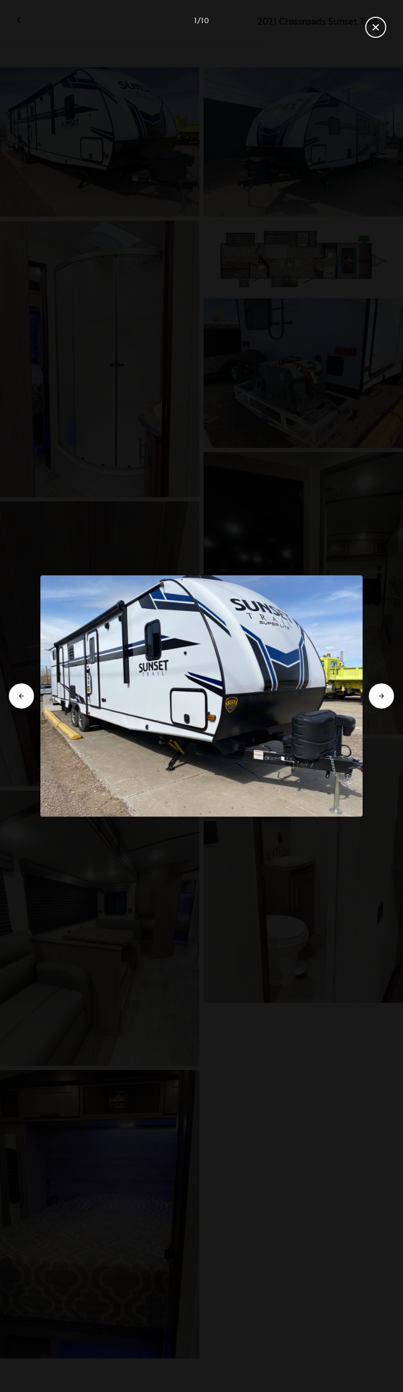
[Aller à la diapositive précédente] (21, 696)
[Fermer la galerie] (375, 27)
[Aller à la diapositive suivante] (381, 696)
